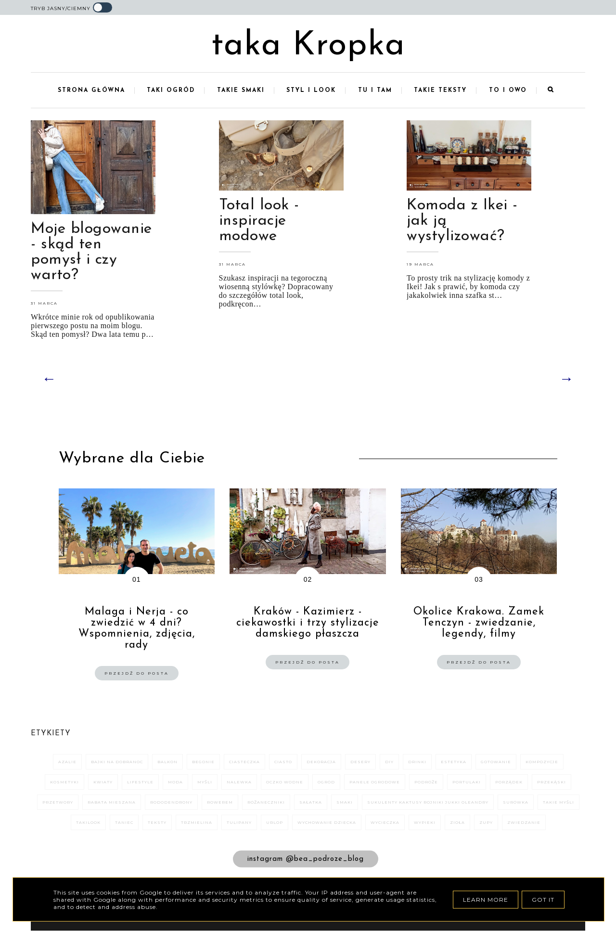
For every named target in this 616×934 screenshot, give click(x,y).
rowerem (220, 803)
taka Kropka (308, 46)
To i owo (508, 91)
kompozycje (542, 762)
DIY (389, 762)
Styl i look (311, 91)
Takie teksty (440, 91)
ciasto (283, 762)
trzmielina (196, 823)
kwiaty (103, 782)
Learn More (485, 899)
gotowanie (496, 762)
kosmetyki (64, 782)
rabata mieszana (112, 803)
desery (360, 762)
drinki (417, 762)
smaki (344, 803)
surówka (515, 803)
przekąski (551, 782)
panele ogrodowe (374, 782)
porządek (509, 782)
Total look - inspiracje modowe (259, 222)
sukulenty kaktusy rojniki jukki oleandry (427, 803)
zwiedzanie (523, 823)
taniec (124, 823)
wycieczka (385, 823)
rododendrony (171, 803)
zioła (457, 823)
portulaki (466, 782)
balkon (167, 762)
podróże (426, 782)
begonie (203, 762)
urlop (274, 823)
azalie (67, 762)
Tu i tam (375, 91)
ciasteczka (244, 762)
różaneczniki (266, 803)
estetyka (453, 762)
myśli (204, 782)
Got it (543, 899)
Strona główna (91, 91)
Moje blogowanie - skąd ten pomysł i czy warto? (91, 253)
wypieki (425, 823)
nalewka (239, 782)
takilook (88, 823)
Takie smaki (241, 91)
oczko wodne (284, 782)
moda (175, 782)
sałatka (310, 803)
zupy (486, 823)
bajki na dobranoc (117, 762)
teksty (157, 823)
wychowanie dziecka (326, 823)
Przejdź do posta (136, 674)
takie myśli (558, 803)
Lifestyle (140, 782)
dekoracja (321, 762)
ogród (326, 782)
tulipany (239, 823)
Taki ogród (171, 91)
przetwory (57, 803)
